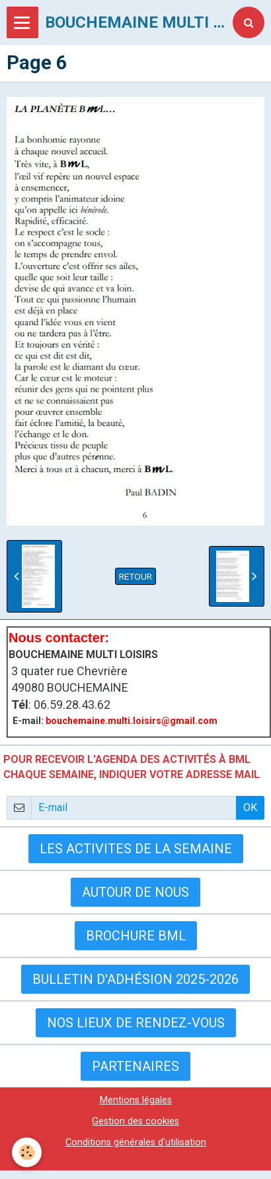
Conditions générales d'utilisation (135, 1142)
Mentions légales (136, 1100)
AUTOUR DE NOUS (135, 892)
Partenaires (135, 1066)
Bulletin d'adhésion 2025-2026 (135, 979)
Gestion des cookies (135, 1121)
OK (250, 807)
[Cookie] (27, 1152)
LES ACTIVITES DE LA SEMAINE (136, 849)
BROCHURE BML (136, 936)
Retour (135, 576)
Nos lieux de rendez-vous (136, 1023)
